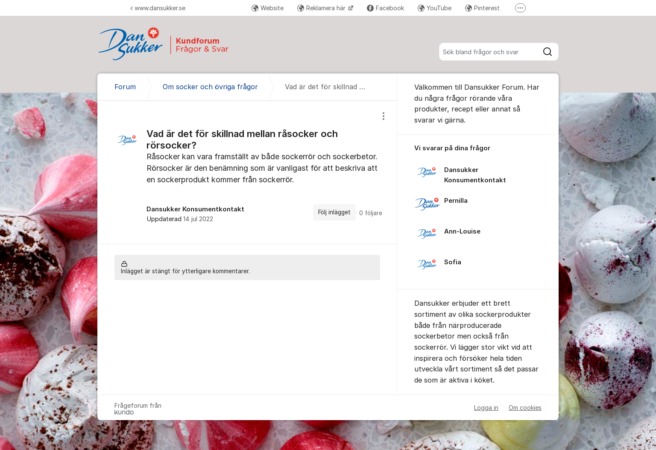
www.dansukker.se (157, 8)
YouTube (434, 8)
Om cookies (525, 407)
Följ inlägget (334, 212)
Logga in (486, 407)
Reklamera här (322, 8)
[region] (247, 172)
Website (268, 8)
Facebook (385, 8)
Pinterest (482, 8)
